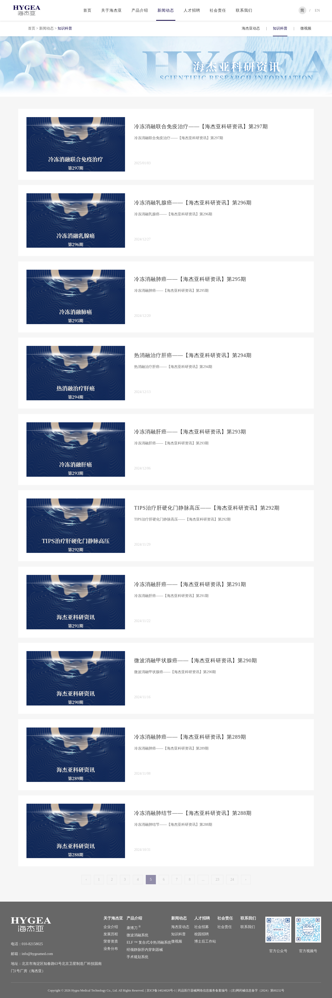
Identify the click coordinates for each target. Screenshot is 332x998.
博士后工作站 (205, 941)
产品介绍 (140, 10)
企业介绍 (110, 927)
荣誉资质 (110, 941)
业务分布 (110, 949)
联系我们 (244, 10)
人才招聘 (192, 10)
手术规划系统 (137, 957)
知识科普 (280, 28)
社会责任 (218, 10)
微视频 (305, 28)
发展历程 (110, 934)
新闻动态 (165, 10)
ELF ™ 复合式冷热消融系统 (149, 942)
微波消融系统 (137, 935)
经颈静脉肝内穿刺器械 (145, 950)
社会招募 (201, 927)
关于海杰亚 (111, 10)
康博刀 (134, 928)
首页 (87, 10)
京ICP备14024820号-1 (161, 990)
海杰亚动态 (251, 28)
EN (317, 10)
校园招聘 (201, 934)
